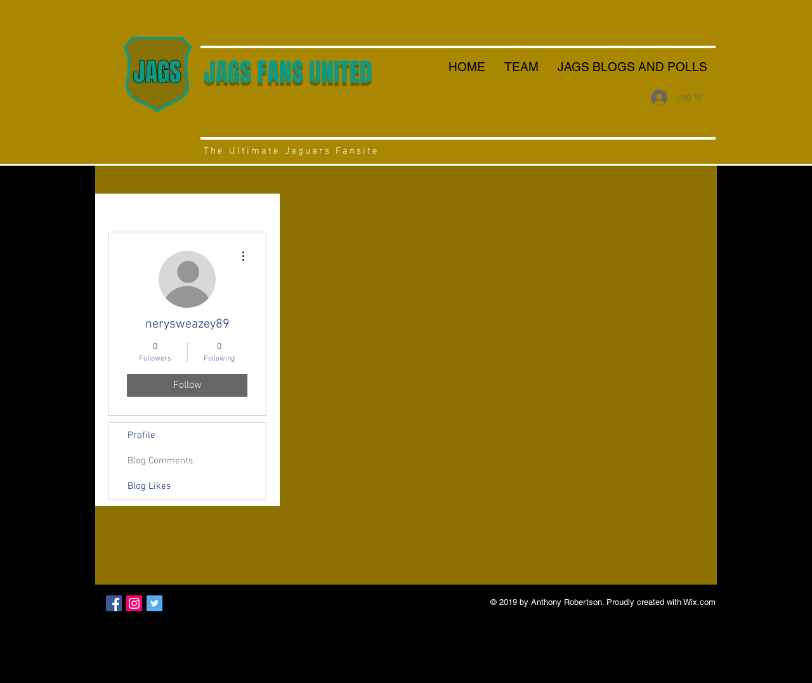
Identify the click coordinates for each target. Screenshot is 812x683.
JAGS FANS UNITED (288, 72)
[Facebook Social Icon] (114, 603)
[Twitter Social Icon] (154, 603)
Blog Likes (149, 486)
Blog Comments (160, 461)
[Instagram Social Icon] (134, 603)
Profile (141, 435)
